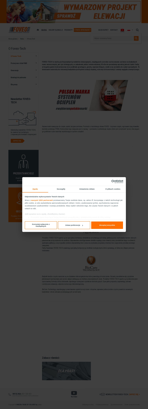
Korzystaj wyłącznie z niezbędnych (41, 225)
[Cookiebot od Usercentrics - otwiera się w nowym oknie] (113, 181)
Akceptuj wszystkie (107, 225)
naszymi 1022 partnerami (42, 200)
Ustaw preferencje (74, 225)
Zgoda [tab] (35, 189)
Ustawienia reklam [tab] (87, 189)
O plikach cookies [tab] (112, 189)
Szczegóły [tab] (61, 189)
